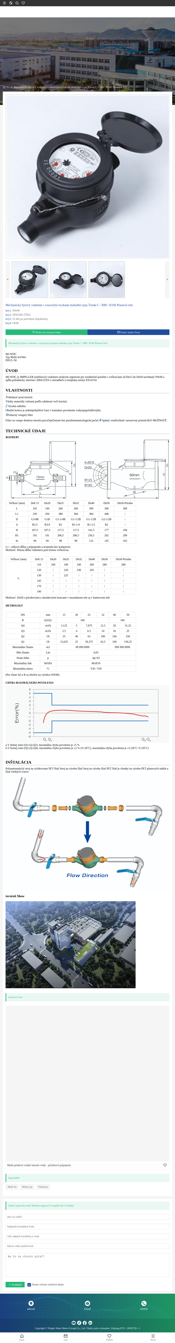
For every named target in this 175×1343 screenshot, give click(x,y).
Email (87, 1308)
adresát (31, 1308)
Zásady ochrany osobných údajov (48, 1284)
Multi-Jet (12, 1187)
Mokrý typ (27, 1187)
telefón (144, 1308)
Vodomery (43, 1187)
